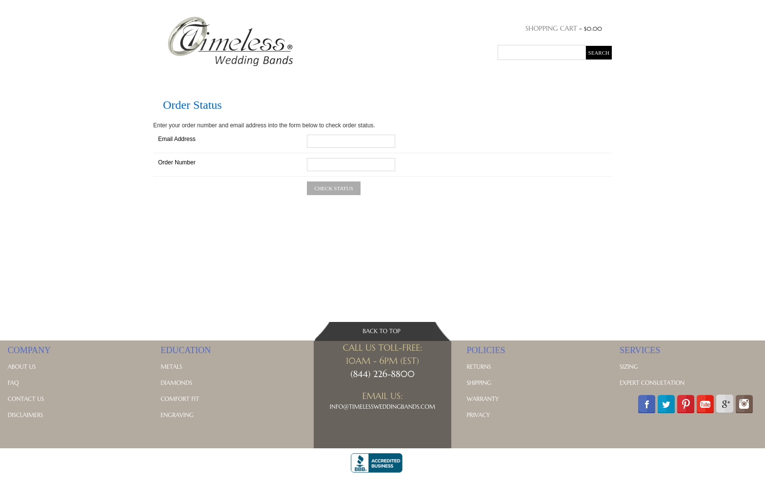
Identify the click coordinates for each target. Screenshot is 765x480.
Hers (208, 78)
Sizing (629, 366)
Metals (523, 78)
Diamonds (176, 382)
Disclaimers (25, 415)
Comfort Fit (180, 398)
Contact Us (26, 398)
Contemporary (374, 78)
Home (166, 78)
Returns (478, 366)
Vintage (422, 78)
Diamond (290, 78)
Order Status (557, 7)
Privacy (478, 415)
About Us (22, 366)
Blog (552, 78)
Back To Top (381, 331)
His (189, 78)
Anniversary (245, 78)
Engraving (177, 415)
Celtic (453, 78)
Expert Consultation (652, 382)
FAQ (13, 382)
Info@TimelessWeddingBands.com (382, 406)
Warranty (482, 398)
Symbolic (487, 78)
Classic (326, 78)
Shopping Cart (551, 28)
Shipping (478, 382)
